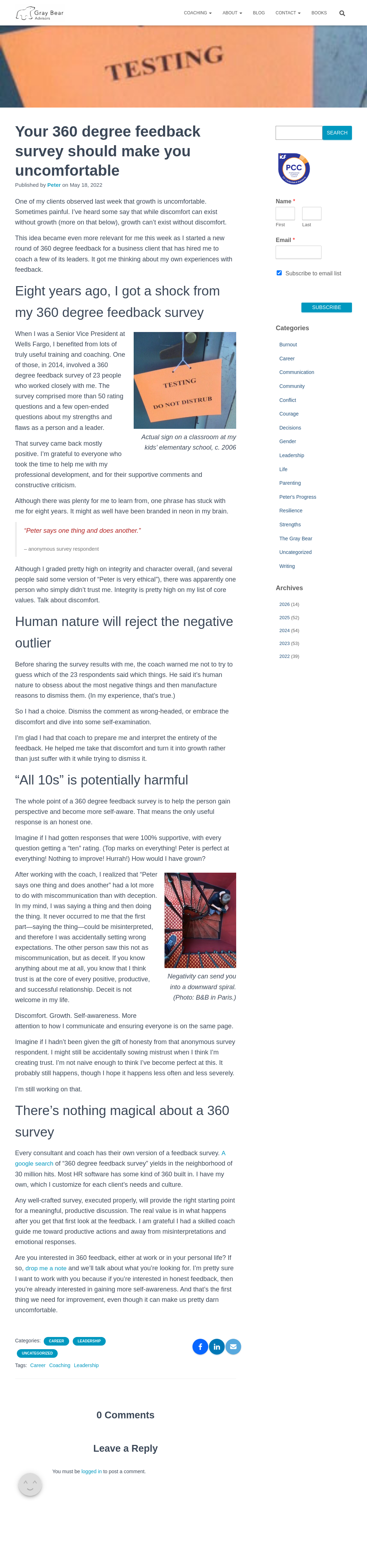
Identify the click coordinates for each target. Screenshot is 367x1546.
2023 (284, 643)
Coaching (198, 12)
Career (56, 1341)
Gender (287, 441)
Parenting (290, 483)
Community (292, 386)
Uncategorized (37, 1353)
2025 (284, 617)
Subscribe (326, 307)
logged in (91, 1471)
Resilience (290, 510)
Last (306, 224)
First (280, 224)
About (232, 12)
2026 (284, 604)
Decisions (290, 428)
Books (319, 12)
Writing (287, 566)
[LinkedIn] (217, 1347)
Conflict (287, 400)
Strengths (290, 524)
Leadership (89, 1341)
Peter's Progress (297, 497)
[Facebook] (200, 1347)
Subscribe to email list (313, 273)
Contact (288, 12)
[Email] (233, 1347)
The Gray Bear (295, 538)
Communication (296, 372)
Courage (289, 414)
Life (283, 469)
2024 (284, 630)
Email (285, 240)
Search (337, 133)
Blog (259, 12)
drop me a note (47, 1268)
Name (285, 201)
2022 (284, 656)
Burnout (288, 344)
